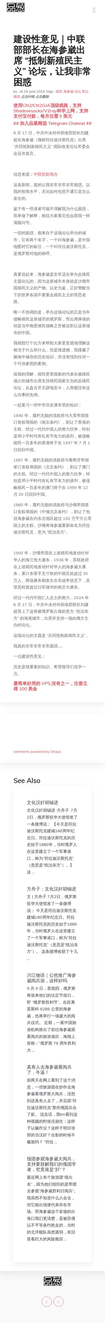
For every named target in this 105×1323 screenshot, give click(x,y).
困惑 (16, 96)
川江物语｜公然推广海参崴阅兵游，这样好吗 (51, 977)
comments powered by (37, 751)
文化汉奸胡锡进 (42, 802)
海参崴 (68, 91)
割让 (85, 91)
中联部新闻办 (46, 174)
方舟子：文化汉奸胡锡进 (51, 889)
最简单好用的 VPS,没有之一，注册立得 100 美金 (50, 686)
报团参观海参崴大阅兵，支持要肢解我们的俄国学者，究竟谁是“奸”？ (51, 1164)
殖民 (59, 91)
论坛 (77, 91)
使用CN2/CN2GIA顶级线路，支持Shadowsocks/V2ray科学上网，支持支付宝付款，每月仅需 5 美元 (50, 110)
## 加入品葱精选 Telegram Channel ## (52, 123)
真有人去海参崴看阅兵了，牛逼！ (49, 1069)
